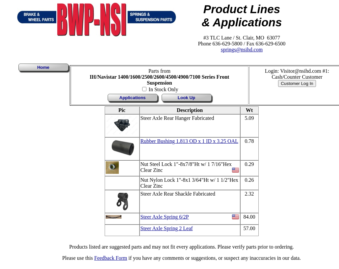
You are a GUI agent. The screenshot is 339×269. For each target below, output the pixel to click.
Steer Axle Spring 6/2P (165, 217)
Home (43, 67)
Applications (132, 97)
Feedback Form (110, 258)
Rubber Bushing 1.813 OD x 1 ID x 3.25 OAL (189, 141)
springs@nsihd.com (242, 49)
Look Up (186, 97)
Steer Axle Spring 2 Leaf (167, 228)
